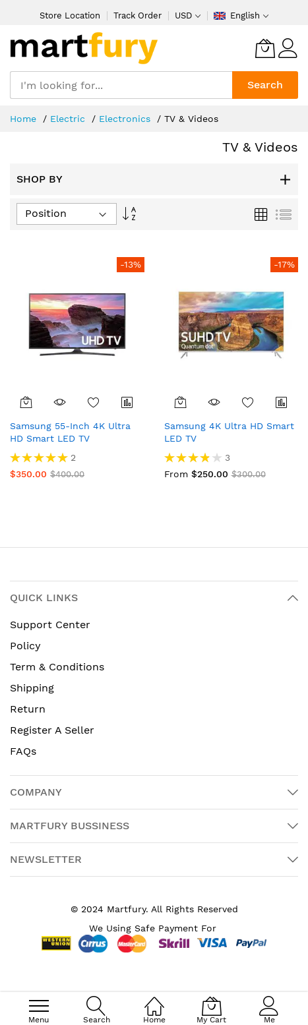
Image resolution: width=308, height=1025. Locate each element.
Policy (25, 645)
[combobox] (121, 85)
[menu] (39, 1006)
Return (28, 709)
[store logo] (84, 48)
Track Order (137, 15)
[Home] (154, 999)
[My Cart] (265, 48)
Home (25, 118)
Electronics (126, 118)
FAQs (23, 751)
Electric (69, 118)
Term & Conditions (57, 666)
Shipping (32, 688)
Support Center (50, 624)
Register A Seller (52, 730)
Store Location (70, 15)
